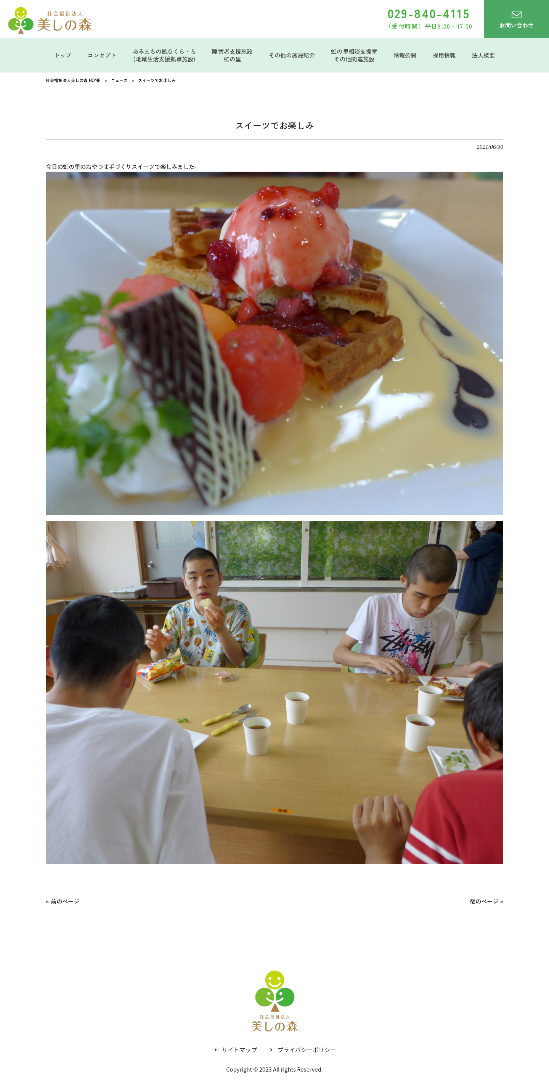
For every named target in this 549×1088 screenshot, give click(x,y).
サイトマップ (239, 1050)
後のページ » (486, 901)
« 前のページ (62, 901)
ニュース (119, 80)
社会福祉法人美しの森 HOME (73, 80)
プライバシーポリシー (307, 1050)
